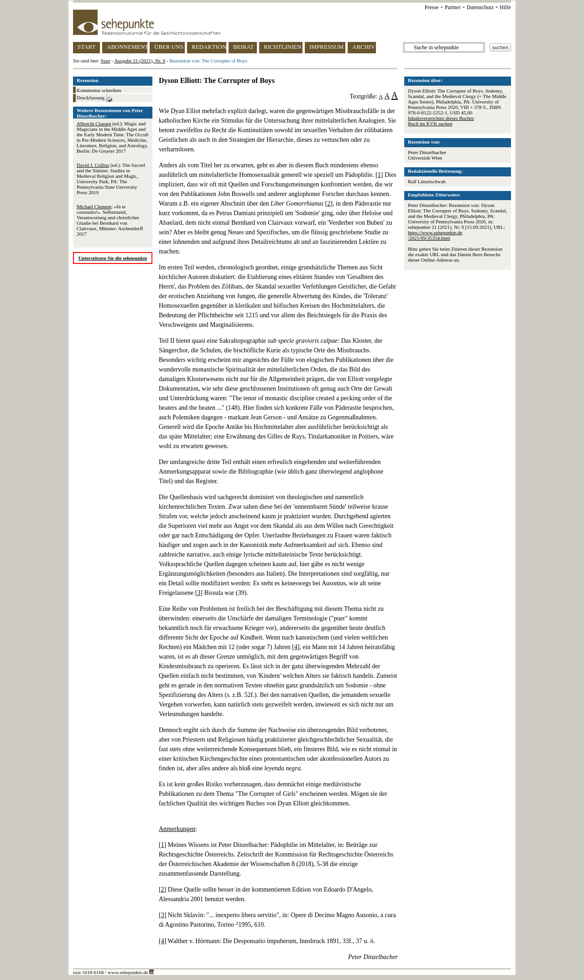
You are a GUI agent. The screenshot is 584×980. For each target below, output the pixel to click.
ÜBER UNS (168, 46)
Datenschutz (480, 7)
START (86, 46)
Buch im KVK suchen (430, 123)
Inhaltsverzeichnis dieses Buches (441, 118)
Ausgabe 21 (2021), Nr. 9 (139, 60)
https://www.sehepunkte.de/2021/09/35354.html (435, 235)
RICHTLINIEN (282, 46)
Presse (432, 7)
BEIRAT (243, 46)
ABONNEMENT (127, 46)
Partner (453, 7)
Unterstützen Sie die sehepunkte (112, 258)
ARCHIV (363, 46)
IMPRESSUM (326, 46)
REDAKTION (209, 46)
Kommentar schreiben (99, 90)
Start (105, 60)
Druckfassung (94, 98)
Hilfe (505, 7)
